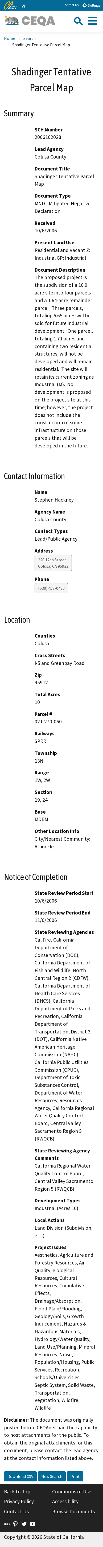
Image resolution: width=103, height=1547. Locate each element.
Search (29, 38)
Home (9, 38)
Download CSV (20, 1476)
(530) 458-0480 (51, 588)
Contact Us (71, 5)
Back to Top (17, 1491)
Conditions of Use (71, 1491)
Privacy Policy (19, 1501)
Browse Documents (73, 1511)
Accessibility (65, 1501)
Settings (91, 5)
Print (75, 1476)
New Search (51, 1476)
